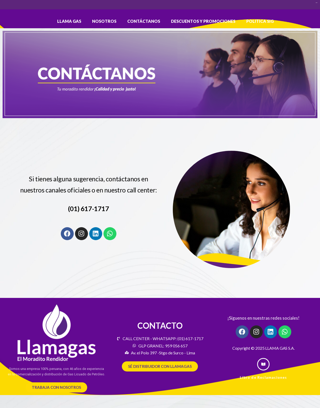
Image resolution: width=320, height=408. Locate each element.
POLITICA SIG (260, 21)
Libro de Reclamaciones (263, 377)
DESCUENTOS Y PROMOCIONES (203, 21)
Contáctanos (143, 21)
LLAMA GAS (69, 21)
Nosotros (104, 21)
